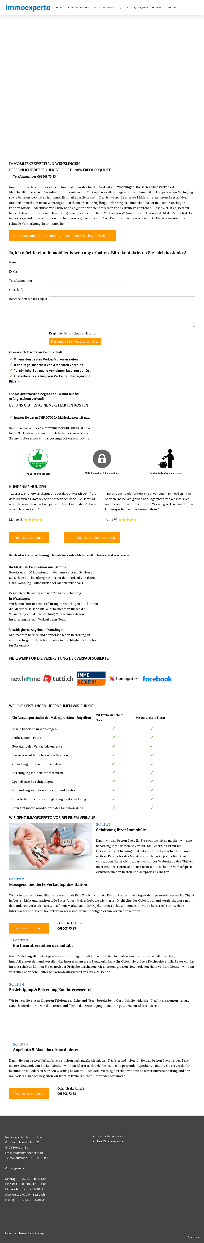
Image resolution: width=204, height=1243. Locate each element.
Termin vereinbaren (29, 538)
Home (59, 7)
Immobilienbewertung (108, 7)
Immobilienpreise (78, 7)
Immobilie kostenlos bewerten (92, 538)
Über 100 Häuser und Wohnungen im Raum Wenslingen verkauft (62, 236)
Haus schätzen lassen (111, 1136)
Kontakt (173, 7)
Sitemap (39, 1233)
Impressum (11, 1233)
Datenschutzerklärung (79, 333)
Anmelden (193, 1237)
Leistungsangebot (137, 7)
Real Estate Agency (109, 1141)
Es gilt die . (72, 333)
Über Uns (158, 7)
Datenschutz (26, 1233)
